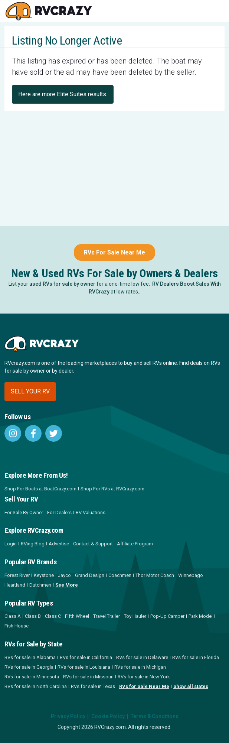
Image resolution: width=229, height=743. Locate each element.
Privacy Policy (68, 716)
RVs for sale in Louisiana (84, 667)
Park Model (201, 616)
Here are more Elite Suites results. (62, 94)
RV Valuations (90, 512)
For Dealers (59, 512)
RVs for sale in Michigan (140, 667)
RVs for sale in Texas (93, 686)
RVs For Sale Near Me (114, 252)
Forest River (17, 575)
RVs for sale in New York (144, 676)
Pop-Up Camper (167, 616)
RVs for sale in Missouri (88, 676)
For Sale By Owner (23, 512)
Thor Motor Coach (154, 575)
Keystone (44, 575)
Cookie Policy (108, 716)
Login (10, 543)
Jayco (64, 575)
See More (66, 585)
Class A (12, 616)
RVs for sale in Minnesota (31, 676)
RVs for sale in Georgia (28, 667)
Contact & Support (93, 543)
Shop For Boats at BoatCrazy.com (40, 488)
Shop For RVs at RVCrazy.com (112, 488)
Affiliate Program (135, 543)
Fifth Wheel (77, 616)
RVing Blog (33, 543)
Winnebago (190, 575)
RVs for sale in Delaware (142, 657)
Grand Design (89, 575)
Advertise (59, 543)
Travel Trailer (106, 616)
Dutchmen (40, 585)
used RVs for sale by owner (62, 284)
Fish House (16, 626)
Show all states (190, 686)
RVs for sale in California (86, 657)
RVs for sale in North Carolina (35, 686)
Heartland (14, 585)
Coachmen (119, 575)
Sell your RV (30, 391)
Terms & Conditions (155, 716)
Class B (33, 616)
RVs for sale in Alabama (30, 657)
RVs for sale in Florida (195, 657)
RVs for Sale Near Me (144, 686)
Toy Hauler (135, 616)
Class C (53, 616)
